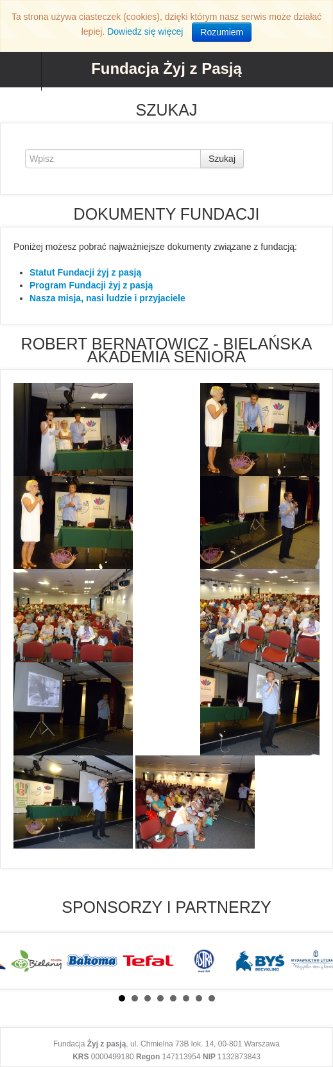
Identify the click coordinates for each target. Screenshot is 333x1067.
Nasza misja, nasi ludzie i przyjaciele (107, 298)
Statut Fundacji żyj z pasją (85, 272)
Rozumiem (221, 32)
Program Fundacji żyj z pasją (91, 285)
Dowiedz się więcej (145, 31)
